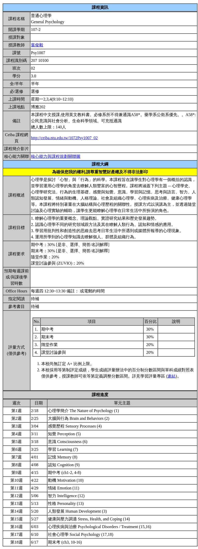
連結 (171, 376)
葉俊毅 (37, 45)
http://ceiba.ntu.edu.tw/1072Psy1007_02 (64, 138)
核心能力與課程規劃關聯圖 (55, 156)
